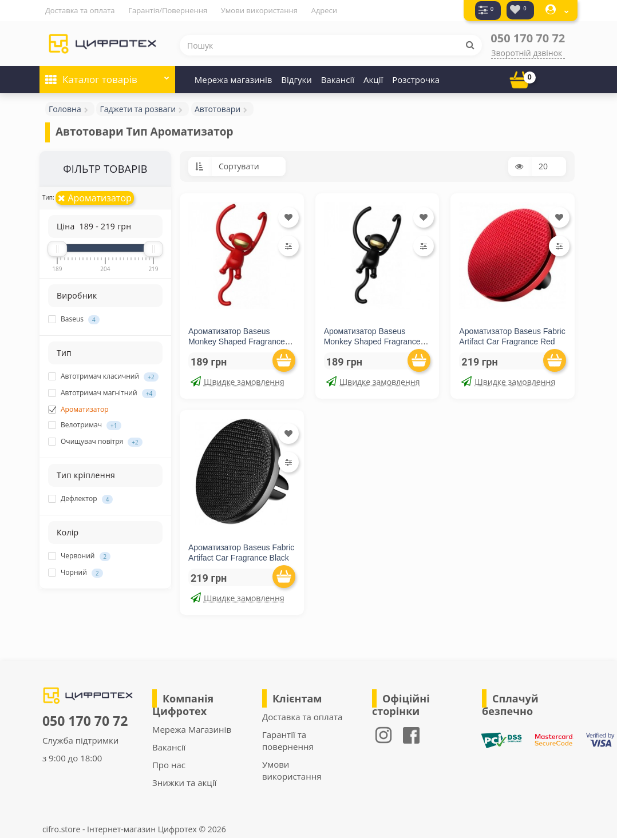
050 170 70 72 (528, 37)
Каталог (107, 75)
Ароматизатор (95, 197)
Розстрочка (416, 79)
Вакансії (337, 79)
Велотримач (84, 424)
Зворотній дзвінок (526, 52)
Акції (373, 79)
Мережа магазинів (233, 79)
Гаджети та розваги (138, 108)
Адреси (324, 10)
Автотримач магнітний (102, 392)
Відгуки (296, 79)
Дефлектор (80, 498)
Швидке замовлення (237, 381)
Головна (65, 108)
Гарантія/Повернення (167, 10)
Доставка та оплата (80, 10)
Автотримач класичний (103, 376)
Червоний (79, 555)
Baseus (74, 318)
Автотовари (217, 108)
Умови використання (259, 10)
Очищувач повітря (95, 441)
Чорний (75, 572)
